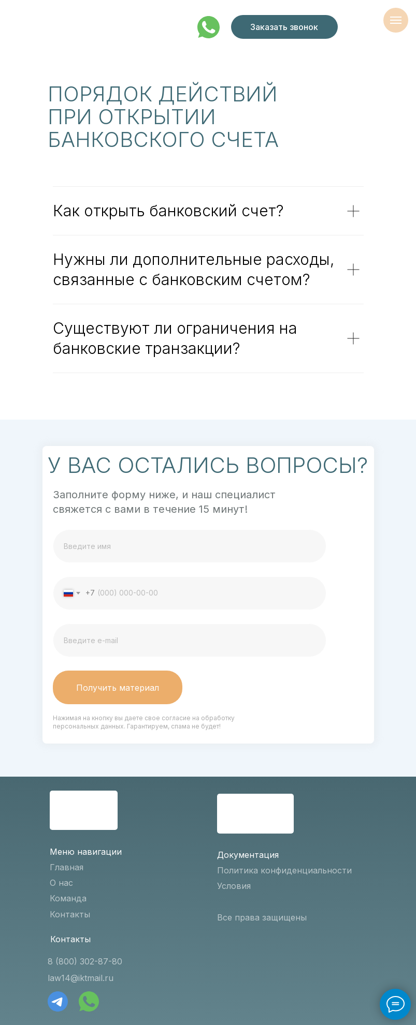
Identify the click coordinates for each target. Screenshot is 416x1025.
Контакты (70, 914)
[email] (189, 640)
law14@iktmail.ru (80, 978)
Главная (66, 867)
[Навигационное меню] (395, 20)
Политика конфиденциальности (284, 870)
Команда (68, 898)
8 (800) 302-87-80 (85, 961)
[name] (189, 546)
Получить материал (117, 687)
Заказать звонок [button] (284, 27)
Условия (234, 886)
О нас (61, 883)
